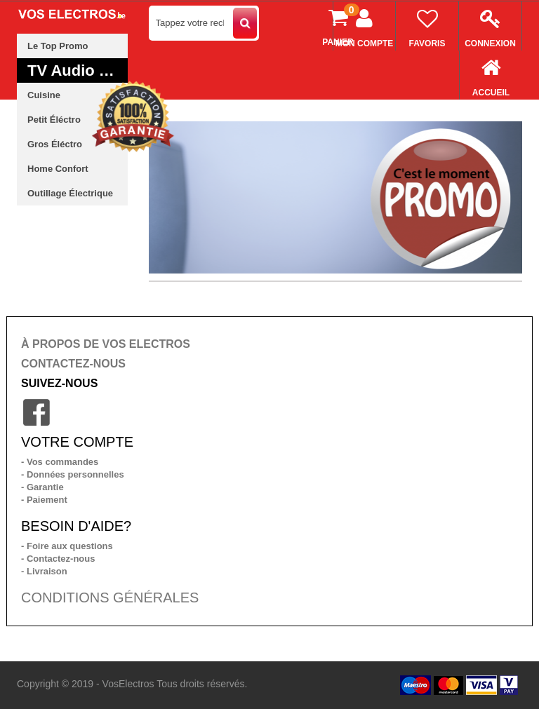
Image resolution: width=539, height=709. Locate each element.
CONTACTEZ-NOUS (73, 364)
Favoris (427, 24)
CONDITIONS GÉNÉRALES (110, 597)
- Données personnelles (72, 474)
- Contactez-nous (58, 558)
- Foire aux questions (67, 546)
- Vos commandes (59, 462)
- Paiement (44, 499)
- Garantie (42, 487)
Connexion (490, 24)
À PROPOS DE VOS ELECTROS (105, 344)
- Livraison (44, 571)
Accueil (491, 73)
